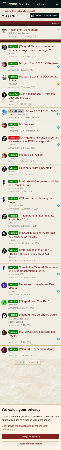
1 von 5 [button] (20, 362)
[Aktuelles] (50, 4)
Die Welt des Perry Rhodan (41, 111)
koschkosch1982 (15, 188)
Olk (9, 352)
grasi (10, 101)
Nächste (33, 362)
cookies (25, 416)
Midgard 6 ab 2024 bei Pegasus (38, 63)
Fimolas (11, 240)
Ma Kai (11, 339)
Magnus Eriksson (15, 322)
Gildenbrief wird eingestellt (35, 168)
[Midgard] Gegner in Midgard (36, 349)
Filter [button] (54, 23)
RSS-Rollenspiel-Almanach (20, 33)
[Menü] (4, 4)
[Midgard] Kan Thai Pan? (34, 301)
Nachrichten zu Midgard (23, 29)
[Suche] (57, 4)
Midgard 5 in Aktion (31, 154)
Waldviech (12, 305)
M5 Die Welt (26, 124)
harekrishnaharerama (17, 114)
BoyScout (12, 84)
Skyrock (11, 53)
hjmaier (11, 291)
